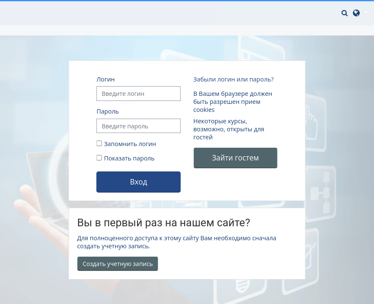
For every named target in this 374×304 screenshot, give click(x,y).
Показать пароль (128, 158)
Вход (138, 181)
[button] (345, 12)
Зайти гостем (235, 157)
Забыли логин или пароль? (233, 79)
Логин (106, 79)
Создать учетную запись (118, 264)
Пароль (108, 111)
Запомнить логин (130, 144)
